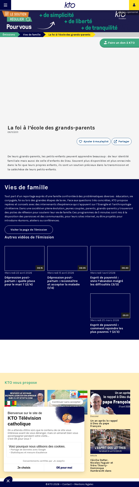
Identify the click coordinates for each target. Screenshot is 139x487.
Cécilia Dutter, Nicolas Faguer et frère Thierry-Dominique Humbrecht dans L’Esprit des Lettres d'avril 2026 (102, 465)
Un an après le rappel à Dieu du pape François (104, 423)
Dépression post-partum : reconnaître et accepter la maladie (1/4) (63, 283)
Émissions (9, 34)
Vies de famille (31, 34)
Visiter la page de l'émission (29, 229)
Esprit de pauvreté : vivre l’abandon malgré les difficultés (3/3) (106, 281)
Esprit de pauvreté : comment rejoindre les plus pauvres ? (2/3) (106, 328)
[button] (122, 141)
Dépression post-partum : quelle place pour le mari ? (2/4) (20, 281)
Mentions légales (83, 484)
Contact (67, 484)
